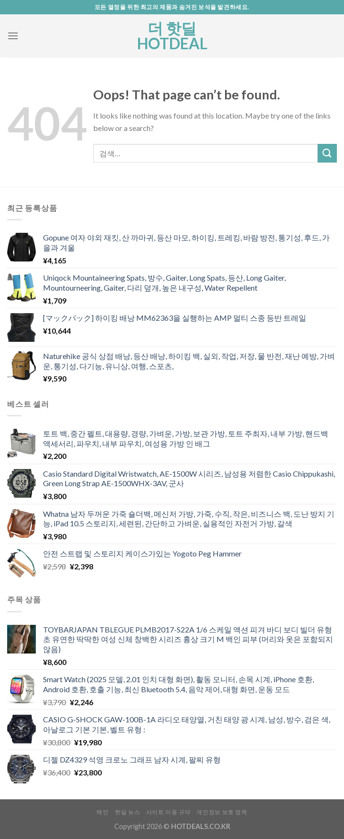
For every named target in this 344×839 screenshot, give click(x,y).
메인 (102, 812)
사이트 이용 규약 (168, 812)
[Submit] (327, 153)
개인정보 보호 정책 (221, 812)
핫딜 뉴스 (127, 812)
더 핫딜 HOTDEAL (172, 36)
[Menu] (13, 35)
